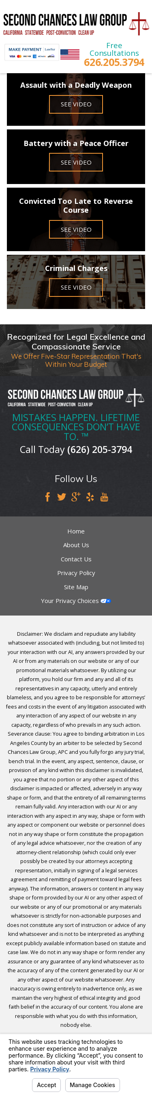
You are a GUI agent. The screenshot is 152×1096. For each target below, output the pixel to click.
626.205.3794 (114, 62)
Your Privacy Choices (76, 601)
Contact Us (76, 559)
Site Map (76, 587)
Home (76, 531)
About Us (76, 545)
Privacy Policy (76, 573)
